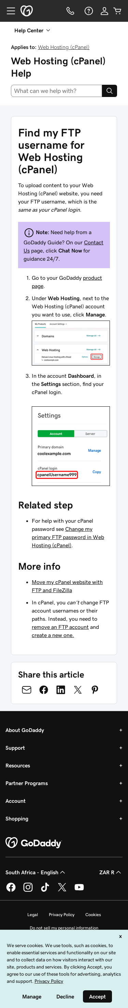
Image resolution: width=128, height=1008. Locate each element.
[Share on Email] (26, 690)
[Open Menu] (8, 11)
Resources (17, 765)
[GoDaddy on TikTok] (45, 890)
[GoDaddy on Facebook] (10, 890)
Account (15, 800)
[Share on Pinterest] (94, 690)
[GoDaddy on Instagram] (28, 890)
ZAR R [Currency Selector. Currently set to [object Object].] (111, 872)
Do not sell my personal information (64, 928)
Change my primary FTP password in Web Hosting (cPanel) (68, 537)
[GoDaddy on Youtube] (79, 890)
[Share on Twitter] (77, 690)
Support (15, 747)
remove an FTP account (60, 627)
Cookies (93, 914)
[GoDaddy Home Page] (33, 843)
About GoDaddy (24, 730)
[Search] (109, 91)
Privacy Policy (61, 914)
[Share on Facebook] (43, 690)
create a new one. (53, 635)
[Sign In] (104, 10)
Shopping (16, 818)
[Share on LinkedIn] (60, 690)
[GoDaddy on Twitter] (62, 890)
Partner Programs (26, 783)
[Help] (88, 11)
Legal (32, 914)
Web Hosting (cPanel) (63, 47)
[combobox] (56, 91)
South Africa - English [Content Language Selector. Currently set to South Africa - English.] (36, 872)
